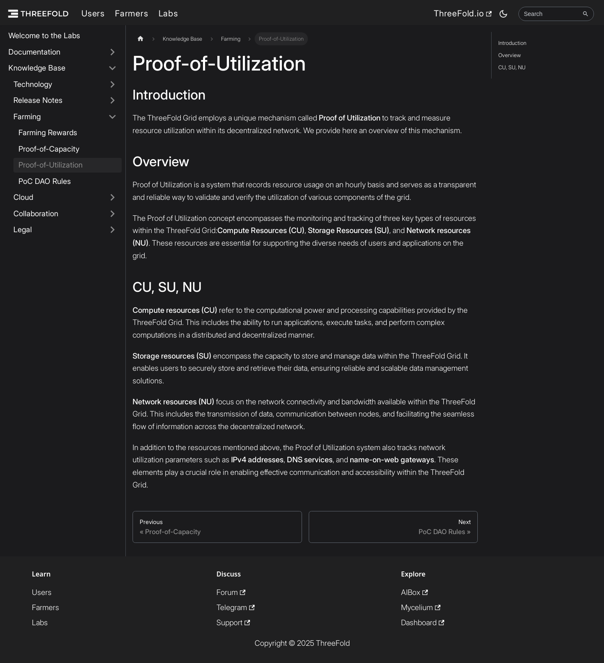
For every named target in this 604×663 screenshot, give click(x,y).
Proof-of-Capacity (48, 148)
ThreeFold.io (463, 13)
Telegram (235, 607)
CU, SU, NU (512, 67)
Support (233, 622)
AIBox (414, 592)
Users (93, 13)
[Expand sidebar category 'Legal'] (112, 230)
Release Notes (37, 100)
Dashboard (422, 622)
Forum (230, 592)
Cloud (23, 197)
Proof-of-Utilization (50, 164)
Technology (32, 84)
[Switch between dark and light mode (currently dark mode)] (503, 14)
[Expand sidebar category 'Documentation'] (112, 52)
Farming (27, 116)
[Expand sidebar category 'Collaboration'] (112, 214)
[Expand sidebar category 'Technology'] (112, 84)
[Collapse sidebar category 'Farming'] (112, 117)
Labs (168, 13)
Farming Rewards (47, 132)
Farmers (131, 13)
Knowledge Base (36, 67)
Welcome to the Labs (44, 35)
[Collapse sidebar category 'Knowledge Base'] (112, 68)
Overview (509, 55)
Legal (22, 229)
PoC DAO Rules (44, 181)
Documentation (34, 51)
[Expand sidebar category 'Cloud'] (112, 197)
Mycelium (420, 607)
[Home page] (140, 38)
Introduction (512, 43)
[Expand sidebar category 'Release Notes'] (112, 100)
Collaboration (35, 213)
